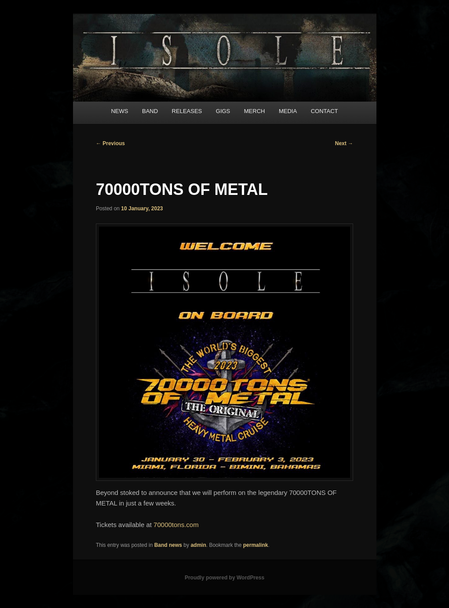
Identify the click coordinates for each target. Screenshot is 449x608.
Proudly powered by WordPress (224, 578)
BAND (150, 111)
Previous (110, 143)
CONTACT (324, 111)
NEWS (119, 111)
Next (344, 143)
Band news (168, 545)
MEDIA (288, 111)
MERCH (254, 111)
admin (198, 545)
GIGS (223, 111)
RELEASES (187, 111)
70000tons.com (176, 524)
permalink (255, 545)
